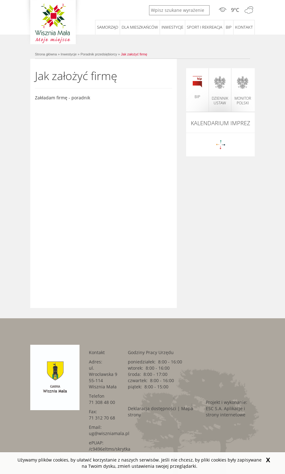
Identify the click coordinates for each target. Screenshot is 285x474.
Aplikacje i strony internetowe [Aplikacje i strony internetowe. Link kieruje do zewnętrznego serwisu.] (225, 411)
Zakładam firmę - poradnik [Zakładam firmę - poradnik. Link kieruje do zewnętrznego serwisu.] (62, 98)
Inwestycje (172, 27)
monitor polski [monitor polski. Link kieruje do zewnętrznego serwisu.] (242, 91)
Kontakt (244, 27)
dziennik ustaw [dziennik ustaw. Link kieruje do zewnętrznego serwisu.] (220, 91)
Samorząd (107, 27)
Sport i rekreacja (204, 27)
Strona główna (46, 54)
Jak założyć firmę (134, 54)
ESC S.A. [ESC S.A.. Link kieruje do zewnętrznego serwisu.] (214, 408)
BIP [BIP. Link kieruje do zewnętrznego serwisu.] (229, 27)
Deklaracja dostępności (152, 408)
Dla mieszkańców (140, 27)
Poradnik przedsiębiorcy (98, 54)
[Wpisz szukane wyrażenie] (179, 10)
